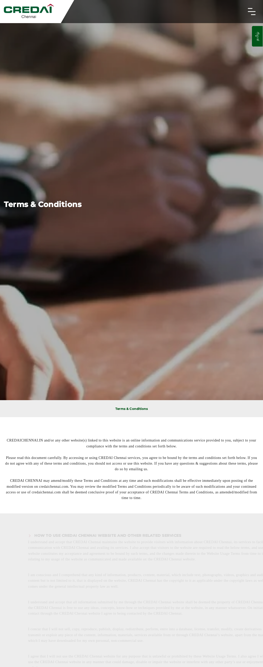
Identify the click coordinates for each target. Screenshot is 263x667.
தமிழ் (257, 36)
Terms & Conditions (131, 409)
